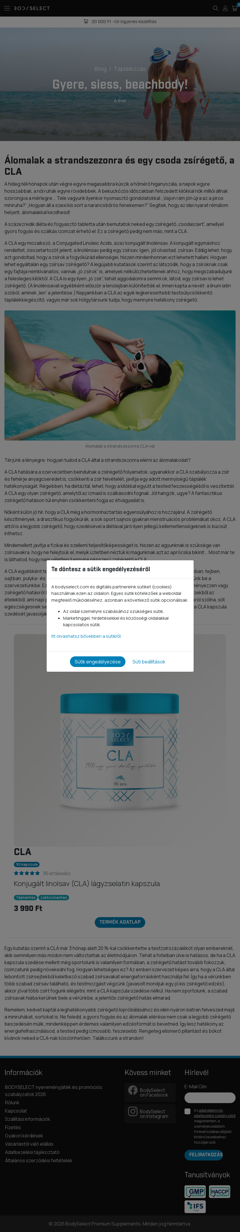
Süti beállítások (149, 661)
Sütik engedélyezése (98, 661)
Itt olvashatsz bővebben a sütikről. (86, 636)
